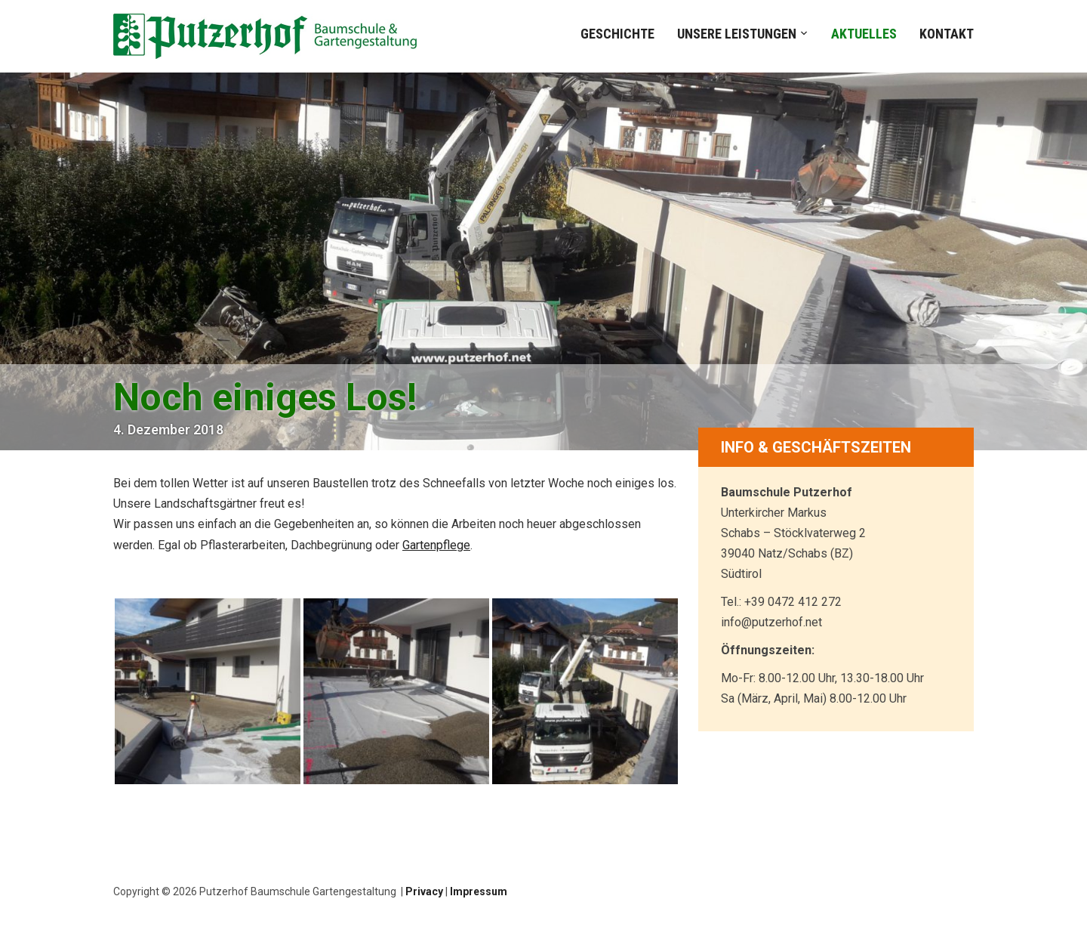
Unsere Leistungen (736, 34)
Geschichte (617, 34)
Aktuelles (864, 34)
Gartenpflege (436, 545)
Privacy (424, 891)
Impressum (478, 891)
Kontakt (946, 34)
